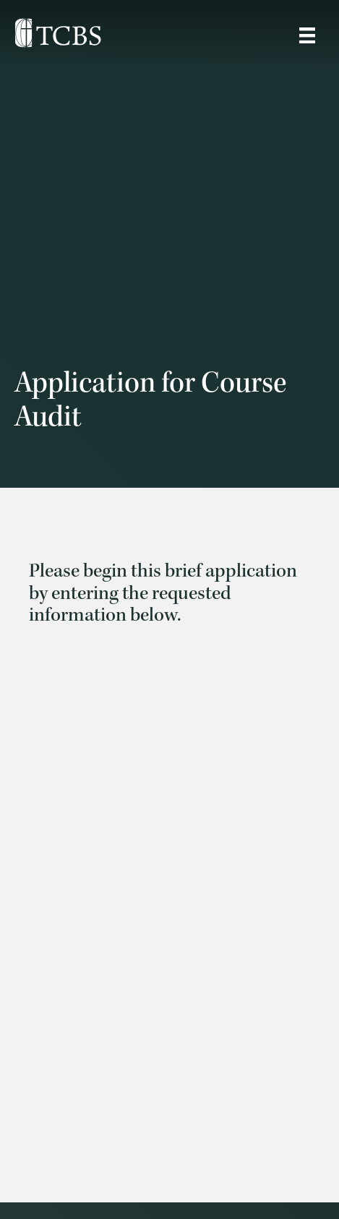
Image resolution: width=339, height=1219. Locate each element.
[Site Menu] (307, 35)
